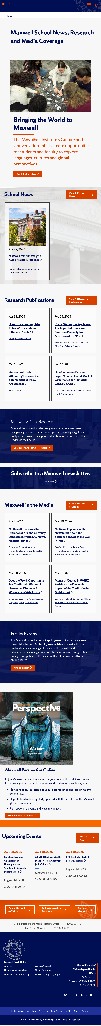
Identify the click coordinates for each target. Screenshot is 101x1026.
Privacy (77, 1013)
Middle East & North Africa (68, 604)
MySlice (69, 1013)
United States (27, 556)
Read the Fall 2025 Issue (23, 817)
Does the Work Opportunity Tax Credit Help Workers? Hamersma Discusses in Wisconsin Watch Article (26, 588)
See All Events (87, 840)
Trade (18, 390)
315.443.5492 (61, 930)
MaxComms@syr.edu (35, 930)
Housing (59, 343)
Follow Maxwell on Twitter (19, 912)
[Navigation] (89, 5)
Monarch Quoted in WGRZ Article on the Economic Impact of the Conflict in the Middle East (72, 588)
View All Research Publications (81, 301)
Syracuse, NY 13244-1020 (82, 983)
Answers (8, 967)
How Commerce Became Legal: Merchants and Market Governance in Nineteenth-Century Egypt (73, 378)
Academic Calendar (18, 1013)
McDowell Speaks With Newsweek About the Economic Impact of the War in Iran (72, 536)
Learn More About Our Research (33, 448)
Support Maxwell (85, 912)
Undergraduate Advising (15, 972)
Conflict (58, 548)
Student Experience (26, 269)
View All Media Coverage (81, 507)
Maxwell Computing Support (49, 976)
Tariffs (39, 269)
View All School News (81, 195)
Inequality (13, 604)
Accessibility (31, 1013)
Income (38, 600)
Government (31, 548)
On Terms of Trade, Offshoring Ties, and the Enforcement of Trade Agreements (24, 378)
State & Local (66, 346)
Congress (13, 600)
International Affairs (18, 552)
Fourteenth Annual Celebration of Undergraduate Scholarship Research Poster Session (15, 866)
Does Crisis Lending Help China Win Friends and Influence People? (24, 329)
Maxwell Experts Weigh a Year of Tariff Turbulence (25, 258)
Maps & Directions (56, 1013)
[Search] (97, 5)
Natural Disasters (72, 343)
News (9, 15)
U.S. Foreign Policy (18, 272)
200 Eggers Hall (88, 979)
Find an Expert (23, 669)
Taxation (77, 346)
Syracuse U (86, 1013)
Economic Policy (23, 339)
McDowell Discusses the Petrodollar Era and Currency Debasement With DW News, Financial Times (27, 536)
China (11, 339)
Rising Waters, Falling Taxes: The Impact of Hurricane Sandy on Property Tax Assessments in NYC (73, 331)
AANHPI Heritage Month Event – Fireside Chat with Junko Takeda (48, 863)
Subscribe (50, 482)
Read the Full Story (29, 173)
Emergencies (43, 1013)
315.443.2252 (88, 987)
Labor (74, 390)
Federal (12, 269)
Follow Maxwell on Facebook (54, 912)
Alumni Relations (43, 972)
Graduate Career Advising (16, 976)
